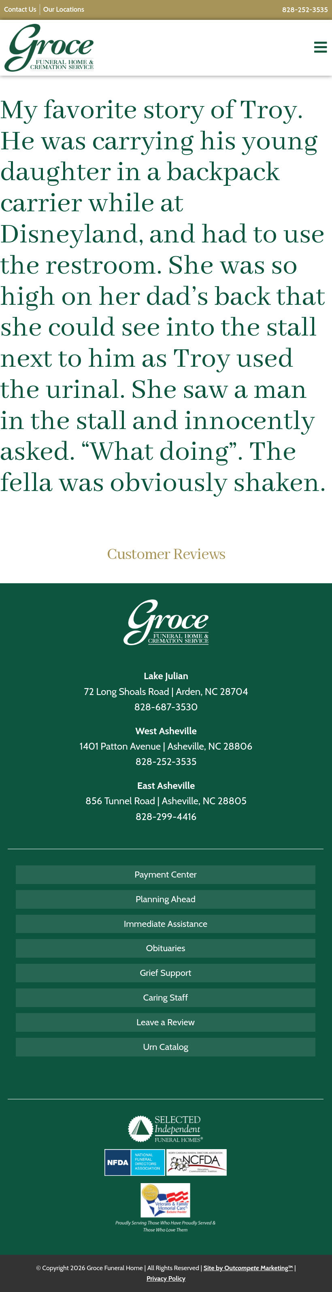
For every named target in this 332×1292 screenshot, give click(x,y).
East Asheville (166, 785)
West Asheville (166, 731)
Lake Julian (166, 676)
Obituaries (165, 948)
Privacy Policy (166, 1278)
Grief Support (165, 972)
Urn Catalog (165, 1046)
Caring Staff (165, 997)
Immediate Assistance (166, 923)
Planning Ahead (166, 899)
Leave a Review (165, 1022)
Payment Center (165, 874)
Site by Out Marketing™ (248, 1268)
